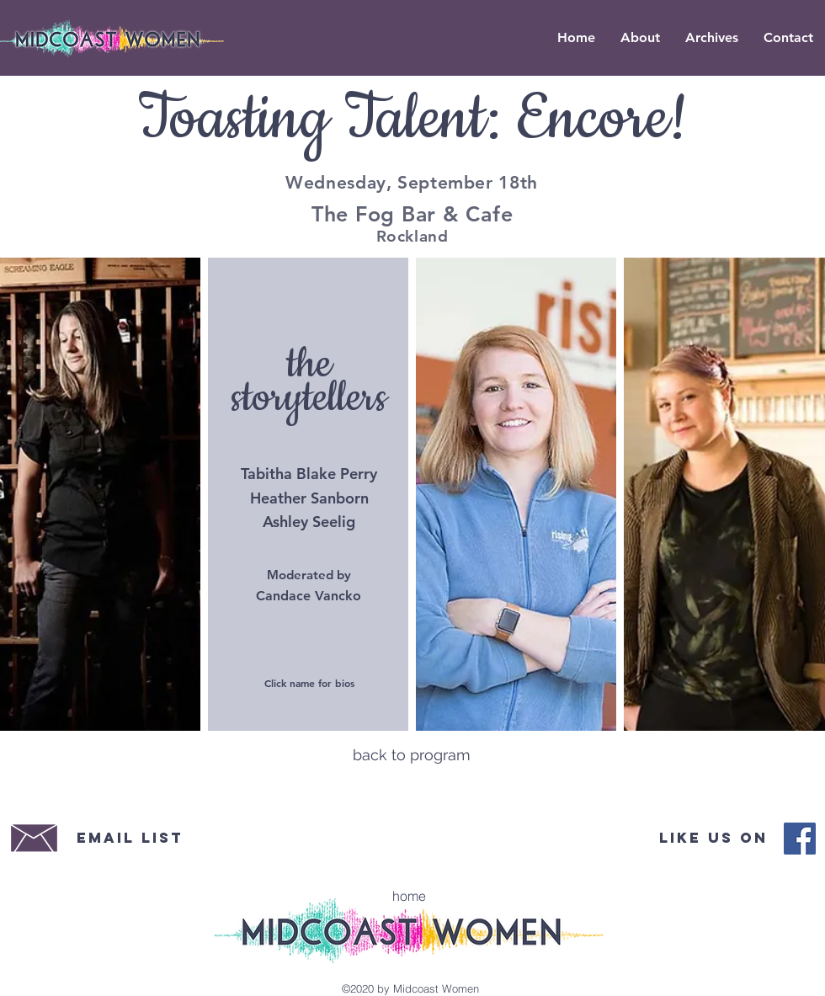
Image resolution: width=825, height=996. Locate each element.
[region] (101, 490)
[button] (712, 38)
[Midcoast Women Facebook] (800, 839)
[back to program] (411, 755)
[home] (409, 896)
